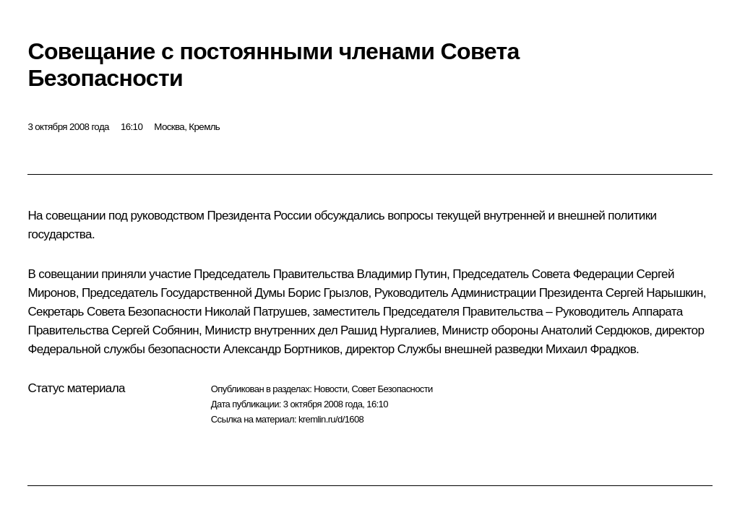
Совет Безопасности (391, 389)
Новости (330, 389)
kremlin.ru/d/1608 (330, 419)
